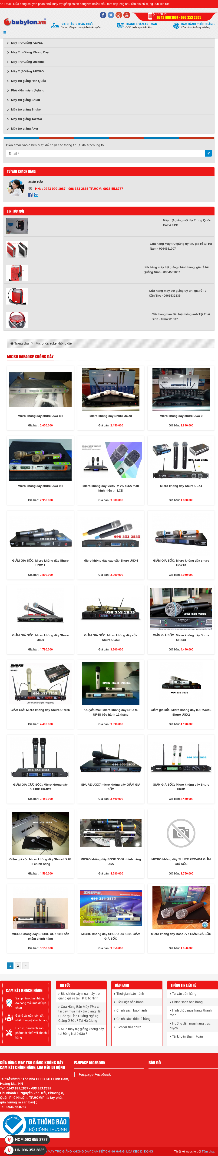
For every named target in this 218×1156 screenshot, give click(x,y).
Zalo (36, 195)
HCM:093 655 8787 (31, 1140)
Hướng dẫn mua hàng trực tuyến (190, 1025)
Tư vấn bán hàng (183, 993)
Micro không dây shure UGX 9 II (40, 486)
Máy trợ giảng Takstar (24, 119)
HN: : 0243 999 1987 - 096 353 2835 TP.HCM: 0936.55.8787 (79, 189)
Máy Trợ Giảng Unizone (26, 62)
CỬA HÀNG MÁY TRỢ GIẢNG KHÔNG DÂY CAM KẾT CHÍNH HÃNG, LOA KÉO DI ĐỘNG (92, 1151)
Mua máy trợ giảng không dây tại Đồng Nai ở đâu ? (81, 1031)
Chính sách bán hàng (186, 1002)
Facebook (30, 195)
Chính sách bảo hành (130, 1010)
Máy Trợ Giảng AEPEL (25, 42)
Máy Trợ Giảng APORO (25, 71)
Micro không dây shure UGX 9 (181, 416)
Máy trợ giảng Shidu (23, 100)
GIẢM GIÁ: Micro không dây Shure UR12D (40, 710)
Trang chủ (19, 343)
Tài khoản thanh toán (186, 1036)
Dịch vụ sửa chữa (127, 1027)
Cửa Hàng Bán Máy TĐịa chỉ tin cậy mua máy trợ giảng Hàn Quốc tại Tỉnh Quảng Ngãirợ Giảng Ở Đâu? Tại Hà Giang (80, 1013)
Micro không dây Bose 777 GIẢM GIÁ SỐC (181, 934)
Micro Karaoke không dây (54, 343)
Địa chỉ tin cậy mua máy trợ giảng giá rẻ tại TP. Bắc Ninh (79, 995)
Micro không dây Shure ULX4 (181, 486)
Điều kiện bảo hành (129, 1002)
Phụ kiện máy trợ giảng (25, 90)
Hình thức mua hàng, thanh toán (191, 1012)
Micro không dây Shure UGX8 (110, 416)
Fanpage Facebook (95, 1074)
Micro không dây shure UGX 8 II (40, 416)
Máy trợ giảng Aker (22, 128)
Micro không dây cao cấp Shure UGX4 (110, 560)
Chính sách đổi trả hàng (132, 1018)
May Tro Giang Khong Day (28, 52)
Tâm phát (208, 1151)
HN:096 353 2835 (29, 1150)
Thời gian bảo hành (129, 993)
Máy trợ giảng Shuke (24, 109)
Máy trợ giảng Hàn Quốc (26, 81)
